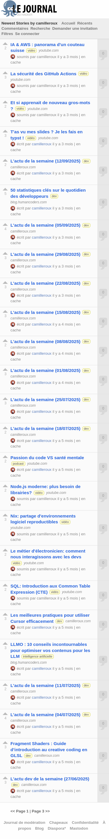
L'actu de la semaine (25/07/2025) (45, 399)
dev (86, 161)
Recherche (40, 28)
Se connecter (27, 34)
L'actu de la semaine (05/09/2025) (45, 225)
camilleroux (46, 57)
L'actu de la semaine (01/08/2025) (45, 370)
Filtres (7, 34)
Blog (39, 828)
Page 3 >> (41, 811)
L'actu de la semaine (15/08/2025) (45, 312)
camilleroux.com (23, 167)
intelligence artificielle (37, 656)
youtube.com (49, 50)
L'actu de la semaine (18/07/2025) (45, 428)
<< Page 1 (19, 811)
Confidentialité (85, 822)
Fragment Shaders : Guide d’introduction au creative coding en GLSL (48, 749)
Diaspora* (57, 828)
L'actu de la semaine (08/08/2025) (45, 341)
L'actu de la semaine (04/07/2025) (45, 714)
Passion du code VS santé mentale (47, 457)
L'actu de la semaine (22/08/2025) (45, 283)
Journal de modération (24, 822)
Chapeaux (58, 822)
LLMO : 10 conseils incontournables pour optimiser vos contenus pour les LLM (50, 650)
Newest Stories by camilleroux (29, 23)
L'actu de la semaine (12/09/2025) (45, 160)
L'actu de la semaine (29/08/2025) (45, 254)
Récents (84, 23)
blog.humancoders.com (28, 202)
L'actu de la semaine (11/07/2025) (45, 685)
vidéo (31, 50)
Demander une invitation (75, 28)
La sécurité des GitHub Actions (43, 73)
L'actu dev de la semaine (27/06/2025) (49, 778)
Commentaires (14, 28)
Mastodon (79, 828)
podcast (18, 463)
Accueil (68, 23)
